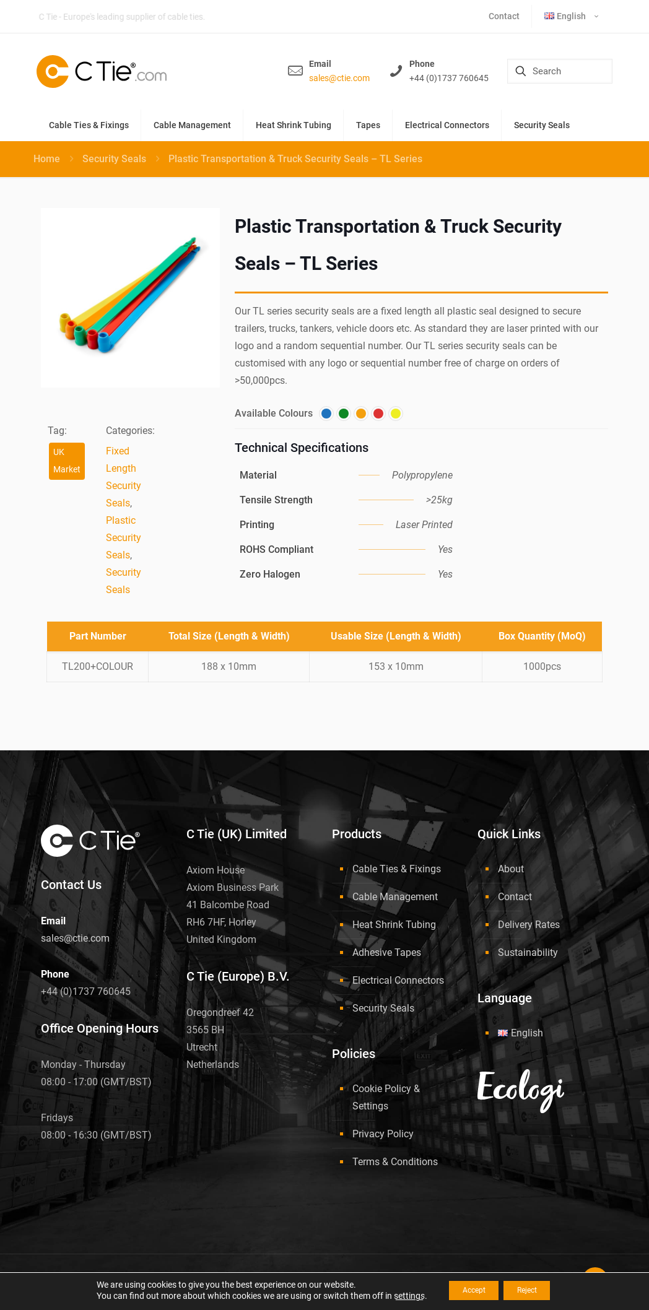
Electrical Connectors (398, 980)
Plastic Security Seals (123, 537)
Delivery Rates (529, 924)
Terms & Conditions (395, 1162)
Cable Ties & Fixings (396, 869)
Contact (515, 897)
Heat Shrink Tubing (394, 924)
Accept (466, 1291)
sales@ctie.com (339, 78)
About (511, 869)
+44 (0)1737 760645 (449, 78)
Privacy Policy (383, 1134)
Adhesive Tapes (386, 952)
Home (46, 159)
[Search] (559, 71)
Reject (534, 1291)
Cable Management (395, 897)
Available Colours (274, 413)
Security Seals (114, 159)
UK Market (67, 461)
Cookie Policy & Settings (386, 1097)
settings (395, 1296)
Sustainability (528, 952)
